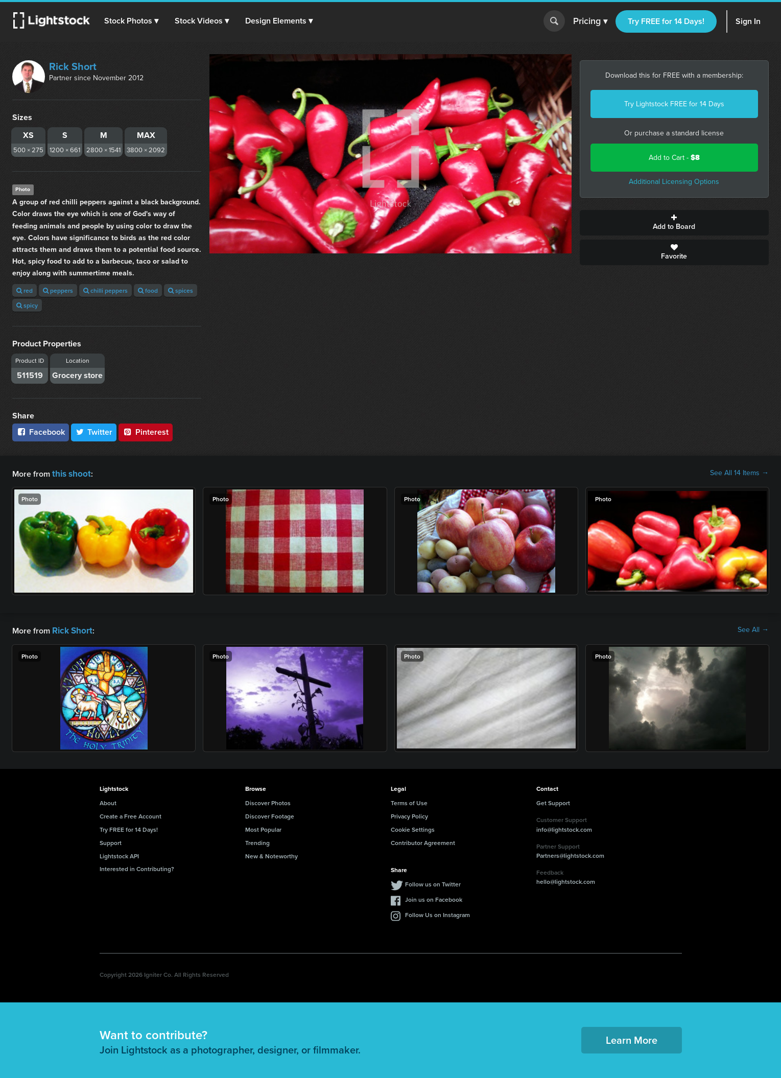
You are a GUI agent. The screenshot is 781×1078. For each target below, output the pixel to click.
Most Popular (263, 827)
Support (111, 840)
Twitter (94, 432)
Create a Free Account (130, 814)
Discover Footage (269, 814)
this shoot (70, 473)
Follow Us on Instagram (437, 912)
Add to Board (674, 222)
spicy (27, 305)
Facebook (40, 432)
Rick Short (73, 66)
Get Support (553, 800)
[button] (132, 21)
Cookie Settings (413, 827)
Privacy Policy (409, 814)
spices (180, 290)
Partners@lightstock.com (570, 853)
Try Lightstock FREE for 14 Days (674, 104)
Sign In (748, 21)
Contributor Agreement (423, 840)
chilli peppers (105, 290)
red (24, 290)
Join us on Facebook (433, 897)
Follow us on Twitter (433, 882)
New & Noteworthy (271, 854)
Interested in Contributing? (137, 866)
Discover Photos (268, 800)
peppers (58, 290)
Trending (257, 840)
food (148, 290)
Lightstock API (119, 854)
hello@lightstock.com (565, 879)
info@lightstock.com (564, 827)
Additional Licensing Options (674, 181)
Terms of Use (409, 800)
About (108, 800)
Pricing (590, 21)
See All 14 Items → (739, 473)
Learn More (631, 1037)
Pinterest (146, 432)
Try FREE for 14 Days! (666, 21)
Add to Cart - (674, 157)
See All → (753, 629)
